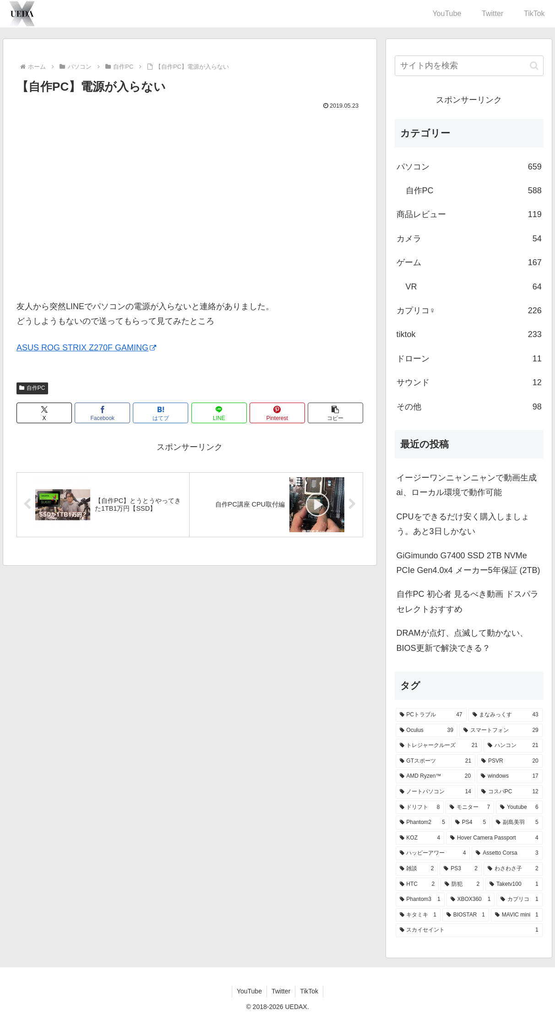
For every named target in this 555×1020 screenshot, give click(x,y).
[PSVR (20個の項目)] (510, 761)
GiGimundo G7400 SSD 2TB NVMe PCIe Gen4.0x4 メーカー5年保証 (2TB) (468, 563)
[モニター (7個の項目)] (470, 807)
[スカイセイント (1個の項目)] (469, 930)
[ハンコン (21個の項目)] (513, 746)
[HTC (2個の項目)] (417, 884)
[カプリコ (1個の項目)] (519, 899)
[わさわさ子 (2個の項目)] (513, 869)
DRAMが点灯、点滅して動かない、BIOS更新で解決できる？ (462, 640)
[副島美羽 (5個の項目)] (517, 822)
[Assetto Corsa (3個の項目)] (507, 853)
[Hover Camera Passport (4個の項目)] (494, 838)
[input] (469, 65)
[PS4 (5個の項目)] (470, 822)
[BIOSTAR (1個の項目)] (465, 915)
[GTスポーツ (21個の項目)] (436, 761)
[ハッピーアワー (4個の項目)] (433, 853)
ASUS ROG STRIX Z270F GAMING (86, 347)
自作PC (32, 388)
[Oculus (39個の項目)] (426, 730)
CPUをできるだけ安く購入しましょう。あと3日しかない (463, 524)
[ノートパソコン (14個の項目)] (435, 792)
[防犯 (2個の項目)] (462, 884)
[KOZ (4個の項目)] (420, 838)
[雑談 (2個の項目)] (417, 869)
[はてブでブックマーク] (160, 413)
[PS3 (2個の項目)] (461, 869)
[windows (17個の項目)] (510, 776)
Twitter (281, 991)
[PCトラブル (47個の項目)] (431, 715)
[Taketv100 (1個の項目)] (514, 884)
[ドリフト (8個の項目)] (420, 807)
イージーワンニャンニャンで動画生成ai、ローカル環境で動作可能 (467, 485)
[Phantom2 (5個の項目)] (422, 822)
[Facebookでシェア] (102, 413)
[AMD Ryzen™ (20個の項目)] (435, 776)
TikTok (309, 991)
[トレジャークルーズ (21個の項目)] (439, 746)
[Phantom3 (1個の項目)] (420, 899)
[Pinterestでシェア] (277, 413)
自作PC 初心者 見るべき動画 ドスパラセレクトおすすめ (468, 601)
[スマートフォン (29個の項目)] (501, 730)
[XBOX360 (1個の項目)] (470, 899)
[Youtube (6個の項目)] (519, 807)
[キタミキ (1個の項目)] (418, 915)
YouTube (249, 991)
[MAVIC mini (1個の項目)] (517, 915)
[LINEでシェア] (219, 413)
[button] (335, 413)
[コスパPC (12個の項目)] (510, 792)
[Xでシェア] (44, 413)
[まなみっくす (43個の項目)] (505, 715)
